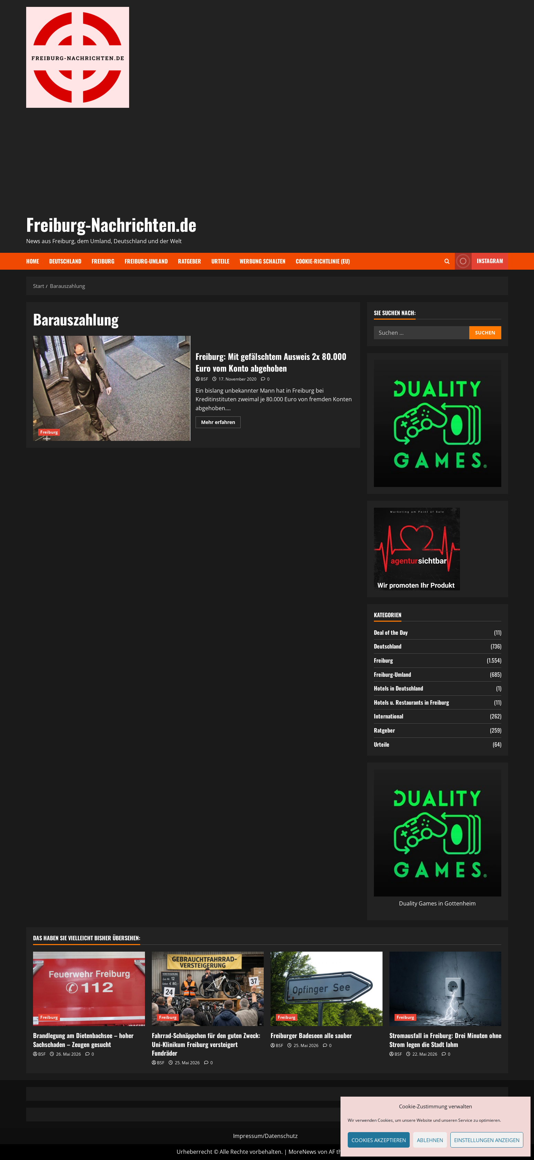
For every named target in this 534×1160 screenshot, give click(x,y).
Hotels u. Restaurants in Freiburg (411, 702)
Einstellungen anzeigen (487, 1140)
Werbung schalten (262, 261)
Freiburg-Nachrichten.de (111, 224)
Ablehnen (430, 1140)
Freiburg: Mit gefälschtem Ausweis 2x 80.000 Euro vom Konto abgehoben (112, 388)
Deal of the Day (391, 632)
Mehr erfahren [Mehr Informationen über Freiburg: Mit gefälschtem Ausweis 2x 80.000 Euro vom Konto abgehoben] (221, 423)
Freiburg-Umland (146, 261)
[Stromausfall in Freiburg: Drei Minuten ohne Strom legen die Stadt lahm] (445, 989)
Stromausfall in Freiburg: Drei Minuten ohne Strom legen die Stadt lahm (445, 1039)
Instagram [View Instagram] (479, 261)
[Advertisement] (265, 159)
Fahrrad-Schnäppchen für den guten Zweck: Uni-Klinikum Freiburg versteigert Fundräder (206, 1044)
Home (32, 261)
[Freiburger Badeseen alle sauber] (327, 989)
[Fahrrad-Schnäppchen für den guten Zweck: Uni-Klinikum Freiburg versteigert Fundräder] (208, 989)
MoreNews (302, 1152)
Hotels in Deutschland (398, 688)
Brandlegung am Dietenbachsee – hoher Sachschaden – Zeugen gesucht (83, 1039)
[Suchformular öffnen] (447, 261)
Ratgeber (189, 261)
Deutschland (65, 261)
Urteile (220, 261)
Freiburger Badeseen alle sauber (311, 1035)
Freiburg (103, 261)
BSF (204, 379)
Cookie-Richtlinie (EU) (323, 261)
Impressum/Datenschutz (265, 1136)
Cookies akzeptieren (379, 1140)
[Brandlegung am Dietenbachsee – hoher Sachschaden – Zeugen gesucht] (89, 989)
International (388, 716)
